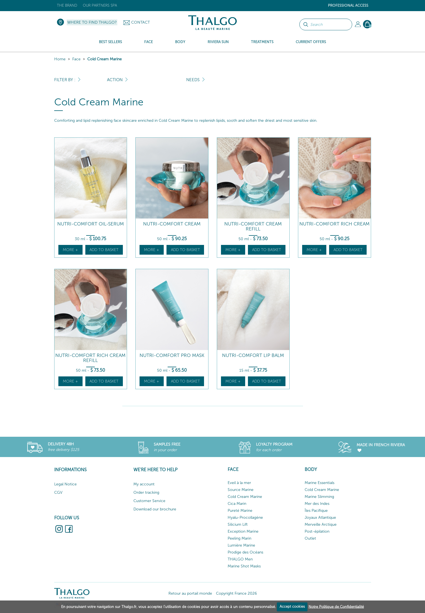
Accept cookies (292, 606)
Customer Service (149, 500)
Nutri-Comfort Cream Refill (253, 226)
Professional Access (348, 5)
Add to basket (104, 249)
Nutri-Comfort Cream (172, 224)
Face (76, 59)
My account (144, 484)
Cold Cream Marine (104, 59)
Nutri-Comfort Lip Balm (253, 355)
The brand (67, 5)
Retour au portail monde (190, 593)
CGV (58, 492)
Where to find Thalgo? (92, 22)
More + (70, 249)
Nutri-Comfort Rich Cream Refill (90, 358)
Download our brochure (154, 509)
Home (60, 59)
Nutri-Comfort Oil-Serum (90, 224)
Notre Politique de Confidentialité (336, 606)
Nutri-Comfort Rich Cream (334, 224)
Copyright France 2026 (236, 593)
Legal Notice (65, 484)
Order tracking (146, 492)
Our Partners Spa (100, 5)
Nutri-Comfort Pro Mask (172, 355)
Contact (140, 22)
